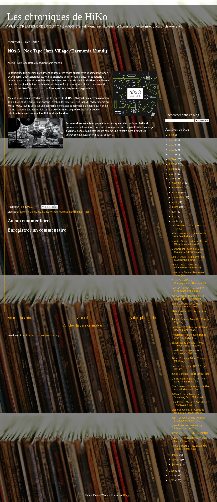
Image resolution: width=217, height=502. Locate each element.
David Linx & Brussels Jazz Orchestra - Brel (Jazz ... (187, 352)
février (176, 459)
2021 (172, 154)
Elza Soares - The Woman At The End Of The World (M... (190, 388)
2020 (172, 159)
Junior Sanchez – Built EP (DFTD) (190, 373)
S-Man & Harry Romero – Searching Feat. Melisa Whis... (190, 396)
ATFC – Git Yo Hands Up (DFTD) (190, 433)
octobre (176, 192)
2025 (172, 135)
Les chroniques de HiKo (57, 16)
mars (175, 454)
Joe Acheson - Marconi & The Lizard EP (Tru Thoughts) (188, 297)
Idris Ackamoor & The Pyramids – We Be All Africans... (190, 235)
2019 (172, 164)
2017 (172, 173)
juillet (175, 207)
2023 (172, 144)
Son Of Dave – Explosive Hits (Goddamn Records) (188, 258)
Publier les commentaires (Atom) (41, 335)
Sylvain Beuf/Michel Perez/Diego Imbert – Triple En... (189, 439)
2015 (172, 470)
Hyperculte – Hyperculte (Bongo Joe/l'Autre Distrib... (189, 336)
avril (174, 221)
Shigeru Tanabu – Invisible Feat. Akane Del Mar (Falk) (189, 447)
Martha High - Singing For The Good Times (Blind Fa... (188, 380)
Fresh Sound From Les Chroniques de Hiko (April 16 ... (190, 282)
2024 (172, 139)
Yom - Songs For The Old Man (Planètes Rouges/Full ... (188, 419)
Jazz (40, 211)
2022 (172, 149)
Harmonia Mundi (27, 211)
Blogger (127, 495)
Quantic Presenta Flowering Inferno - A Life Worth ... (187, 427)
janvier (176, 464)
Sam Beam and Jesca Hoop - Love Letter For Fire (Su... (188, 305)
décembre (178, 182)
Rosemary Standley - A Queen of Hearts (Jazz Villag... (190, 328)
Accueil (82, 318)
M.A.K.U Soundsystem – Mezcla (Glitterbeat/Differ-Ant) (189, 242)
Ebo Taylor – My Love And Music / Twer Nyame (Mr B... (190, 403)
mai (174, 216)
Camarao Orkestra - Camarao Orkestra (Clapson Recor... (188, 411)
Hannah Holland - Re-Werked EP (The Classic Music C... (190, 289)
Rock (86, 211)
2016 (172, 178)
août (175, 202)
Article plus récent (22, 318)
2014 (172, 475)
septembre (178, 197)
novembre (178, 187)
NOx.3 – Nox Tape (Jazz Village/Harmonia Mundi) (186, 266)
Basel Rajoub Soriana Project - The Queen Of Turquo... (188, 344)
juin (174, 211)
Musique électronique (70, 211)
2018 (172, 169)
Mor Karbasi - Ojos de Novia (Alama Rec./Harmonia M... (187, 250)
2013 (172, 480)
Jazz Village (51, 211)
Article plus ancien (144, 318)
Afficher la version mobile (82, 325)
